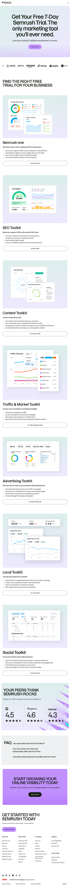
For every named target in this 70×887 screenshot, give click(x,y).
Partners (37, 848)
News (36, 843)
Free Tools (22, 859)
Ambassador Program (57, 862)
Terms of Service (20, 884)
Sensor (21, 862)
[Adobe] (4, 879)
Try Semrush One (35, 163)
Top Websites (22, 856)
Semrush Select (39, 851)
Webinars (54, 860)
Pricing (4, 846)
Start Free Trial (35, 47)
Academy (54, 843)
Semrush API (55, 846)
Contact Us (38, 861)
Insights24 (21, 848)
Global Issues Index (40, 854)
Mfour (20, 851)
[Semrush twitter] (19, 875)
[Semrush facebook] (16, 875)
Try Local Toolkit (35, 593)
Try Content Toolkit (35, 333)
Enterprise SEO (23, 841)
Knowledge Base (56, 841)
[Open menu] (68, 3)
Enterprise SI (22, 846)
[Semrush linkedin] (3, 875)
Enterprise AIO (23, 843)
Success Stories (7, 854)
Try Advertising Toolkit (35, 501)
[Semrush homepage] (6, 3)
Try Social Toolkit (35, 673)
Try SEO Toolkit (35, 248)
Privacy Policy (6, 884)
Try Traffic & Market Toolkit (35, 425)
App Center (22, 854)
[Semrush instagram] (6, 875)
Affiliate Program (7, 859)
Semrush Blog (55, 857)
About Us (37, 841)
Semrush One (6, 841)
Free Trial (5, 848)
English (64, 883)
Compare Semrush (7, 851)
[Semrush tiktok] (9, 875)
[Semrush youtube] (13, 875)
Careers (37, 846)
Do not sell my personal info (39, 857)
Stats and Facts (6, 856)
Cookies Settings (36, 884)
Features (4, 843)
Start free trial (9, 829)
